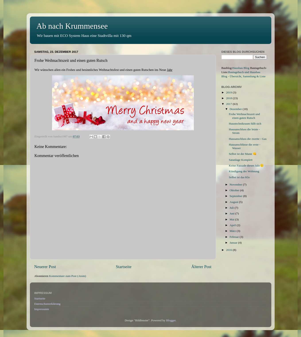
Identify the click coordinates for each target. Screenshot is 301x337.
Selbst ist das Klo (239, 177)
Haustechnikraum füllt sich (245, 123)
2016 (229, 250)
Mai (232, 219)
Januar (234, 242)
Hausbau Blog (240, 68)
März (233, 231)
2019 (229, 92)
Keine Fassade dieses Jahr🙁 (246, 165)
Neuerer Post (45, 266)
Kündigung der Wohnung (244, 171)
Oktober (235, 190)
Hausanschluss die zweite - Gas (247, 138)
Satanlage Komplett (240, 159)
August (234, 202)
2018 (229, 98)
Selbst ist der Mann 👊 (242, 153)
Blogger (171, 320)
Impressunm (41, 309)
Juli (232, 207)
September (236, 196)
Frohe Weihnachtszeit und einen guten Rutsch (244, 115)
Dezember (236, 109)
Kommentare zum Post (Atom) (67, 276)
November (236, 184)
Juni (232, 213)
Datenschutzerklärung (47, 303)
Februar (235, 237)
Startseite (123, 266)
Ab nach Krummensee (72, 26)
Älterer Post (201, 266)
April (233, 225)
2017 (229, 104)
